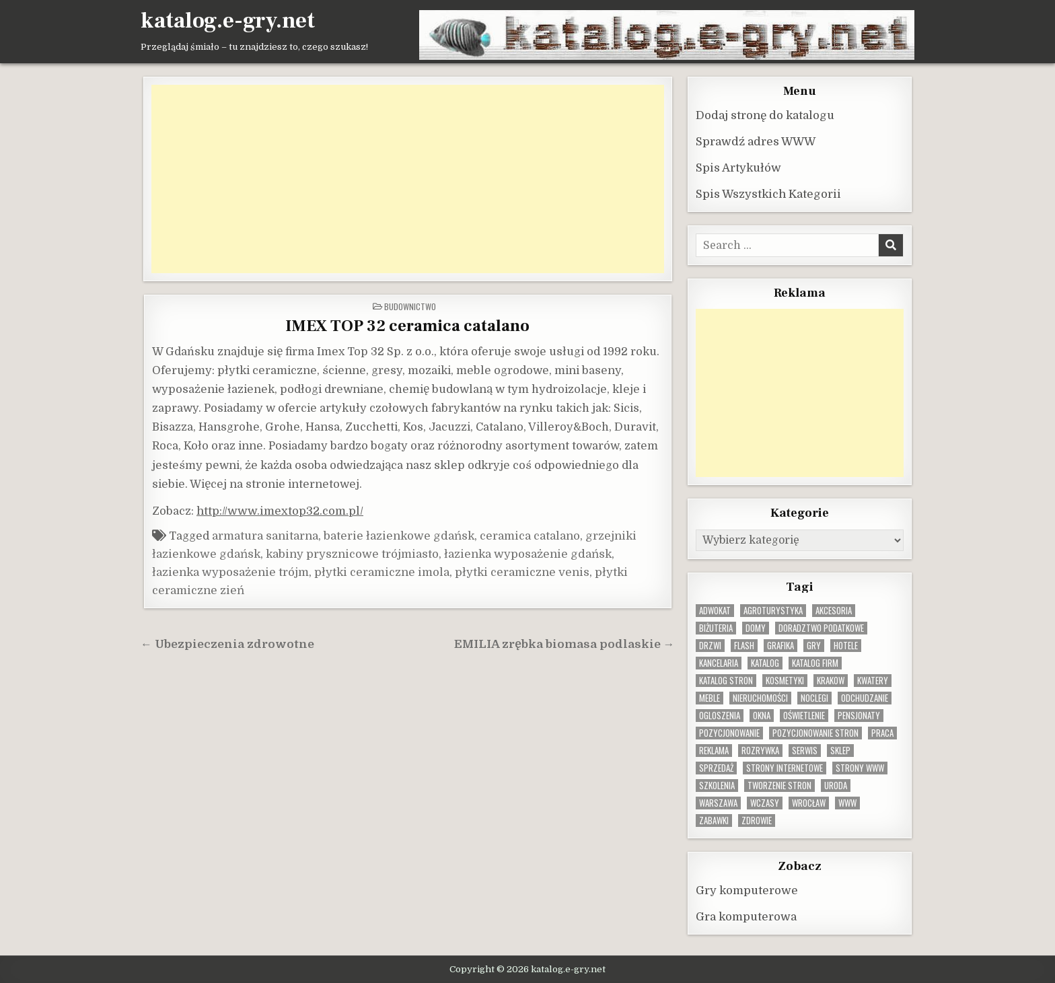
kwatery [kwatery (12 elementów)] (872, 679)
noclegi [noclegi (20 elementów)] (814, 697)
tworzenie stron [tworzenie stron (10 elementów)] (779, 784)
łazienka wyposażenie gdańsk (528, 553)
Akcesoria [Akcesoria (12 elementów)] (833, 610)
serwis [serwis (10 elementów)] (804, 749)
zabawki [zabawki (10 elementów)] (714, 819)
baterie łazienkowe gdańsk (399, 535)
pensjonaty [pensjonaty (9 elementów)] (859, 714)
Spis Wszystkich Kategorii (768, 193)
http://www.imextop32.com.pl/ (279, 510)
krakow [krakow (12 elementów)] (830, 679)
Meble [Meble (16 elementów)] (709, 697)
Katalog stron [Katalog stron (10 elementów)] (726, 679)
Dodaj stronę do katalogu (765, 114)
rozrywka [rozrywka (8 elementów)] (760, 749)
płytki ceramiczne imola (381, 571)
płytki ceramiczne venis (522, 571)
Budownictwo (410, 305)
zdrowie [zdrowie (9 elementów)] (756, 819)
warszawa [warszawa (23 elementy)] (718, 802)
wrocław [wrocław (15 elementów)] (809, 802)
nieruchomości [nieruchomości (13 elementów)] (760, 697)
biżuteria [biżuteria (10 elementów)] (716, 627)
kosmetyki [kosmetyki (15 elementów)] (785, 679)
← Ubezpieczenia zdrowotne (227, 643)
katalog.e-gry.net (228, 21)
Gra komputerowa (746, 916)
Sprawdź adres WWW (755, 141)
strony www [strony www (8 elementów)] (860, 767)
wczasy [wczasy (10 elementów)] (764, 802)
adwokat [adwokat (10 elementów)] (715, 610)
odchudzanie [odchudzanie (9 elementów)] (864, 697)
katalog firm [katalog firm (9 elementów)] (815, 662)
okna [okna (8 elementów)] (761, 714)
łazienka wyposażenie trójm (230, 571)
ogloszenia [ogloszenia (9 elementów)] (719, 714)
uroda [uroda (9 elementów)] (835, 784)
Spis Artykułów (738, 167)
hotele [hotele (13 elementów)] (846, 645)
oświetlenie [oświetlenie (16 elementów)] (804, 714)
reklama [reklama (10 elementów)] (714, 749)
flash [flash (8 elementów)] (744, 645)
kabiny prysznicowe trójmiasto (352, 553)
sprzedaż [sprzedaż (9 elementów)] (716, 767)
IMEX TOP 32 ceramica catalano (407, 325)
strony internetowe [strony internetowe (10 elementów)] (784, 767)
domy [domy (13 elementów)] (755, 627)
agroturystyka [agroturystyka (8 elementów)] (773, 610)
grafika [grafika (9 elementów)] (780, 645)
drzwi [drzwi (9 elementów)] (710, 645)
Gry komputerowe (747, 889)
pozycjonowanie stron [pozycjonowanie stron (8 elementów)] (815, 732)
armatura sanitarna (265, 535)
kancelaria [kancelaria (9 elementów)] (718, 662)
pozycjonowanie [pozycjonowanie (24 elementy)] (729, 732)
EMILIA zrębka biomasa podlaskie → (564, 643)
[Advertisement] (407, 178)
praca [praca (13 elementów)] (882, 732)
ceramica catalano (530, 535)
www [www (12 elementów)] (847, 802)
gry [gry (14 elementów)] (814, 645)
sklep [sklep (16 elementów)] (840, 749)
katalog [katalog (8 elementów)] (765, 662)
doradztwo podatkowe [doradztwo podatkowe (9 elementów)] (821, 627)
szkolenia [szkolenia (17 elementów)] (717, 784)
